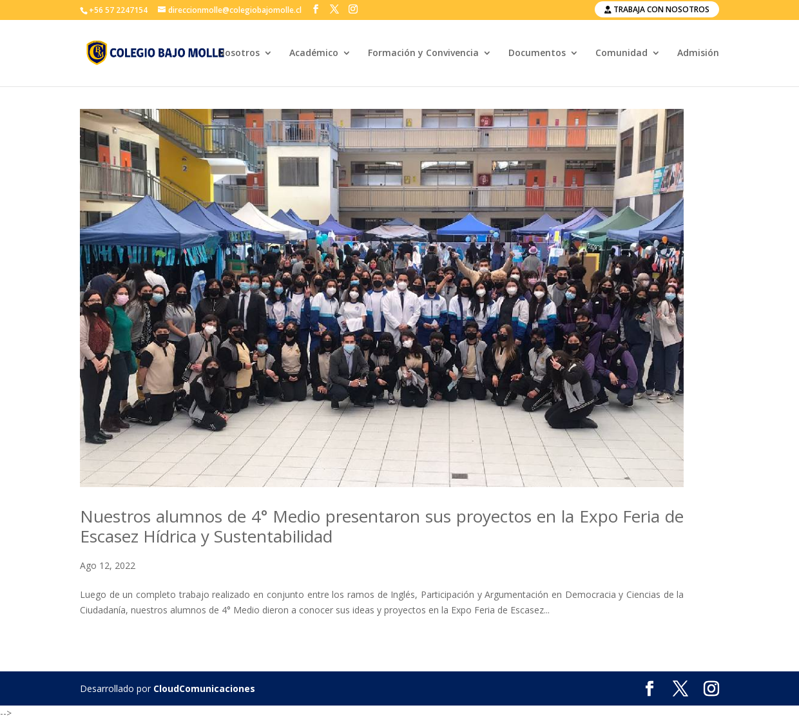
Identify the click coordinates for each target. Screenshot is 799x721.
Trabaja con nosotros (656, 9)
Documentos (537, 53)
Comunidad (621, 53)
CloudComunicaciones (204, 688)
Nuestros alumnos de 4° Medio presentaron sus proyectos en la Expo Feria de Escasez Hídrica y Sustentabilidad (382, 526)
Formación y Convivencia (423, 53)
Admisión (698, 53)
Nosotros (239, 53)
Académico (313, 53)
